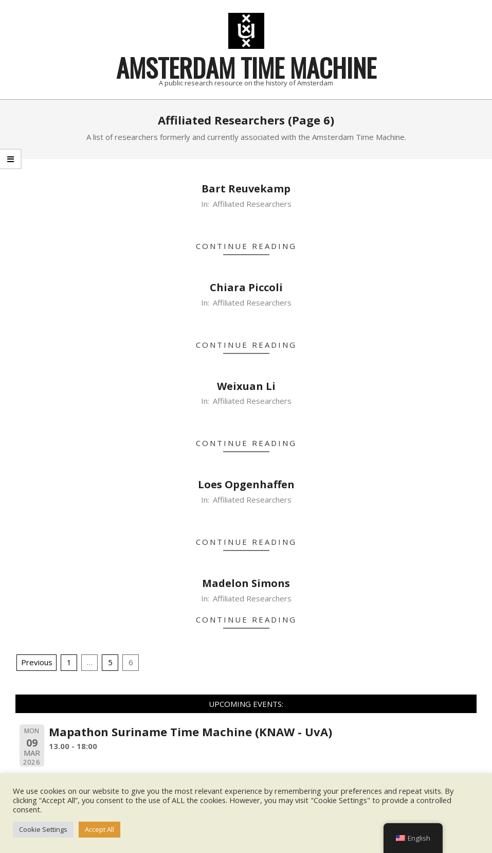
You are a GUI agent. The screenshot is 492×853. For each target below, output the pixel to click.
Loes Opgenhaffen (246, 484)
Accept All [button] (99, 829)
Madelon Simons (246, 583)
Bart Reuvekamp (246, 189)
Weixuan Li (246, 386)
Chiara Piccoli (246, 287)
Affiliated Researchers (252, 204)
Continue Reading (246, 246)
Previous (36, 662)
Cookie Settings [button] (43, 829)
